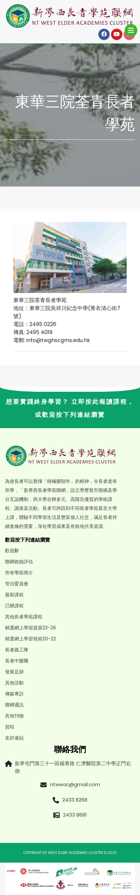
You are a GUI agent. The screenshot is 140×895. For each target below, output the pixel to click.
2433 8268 (74, 799)
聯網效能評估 (19, 561)
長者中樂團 (16, 660)
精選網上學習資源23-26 (30, 627)
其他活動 (14, 682)
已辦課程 (14, 605)
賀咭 (9, 726)
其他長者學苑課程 (23, 616)
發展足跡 (14, 671)
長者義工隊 (16, 649)
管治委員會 (16, 583)
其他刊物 (14, 715)
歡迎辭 (12, 550)
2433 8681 (75, 814)
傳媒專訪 (14, 693)
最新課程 (14, 594)
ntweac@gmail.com (75, 784)
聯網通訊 (14, 704)
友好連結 (14, 737)
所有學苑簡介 (19, 572)
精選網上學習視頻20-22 (30, 638)
